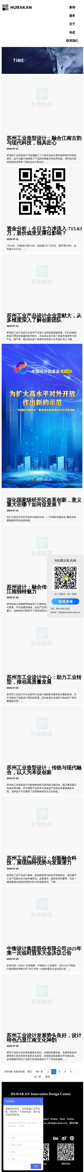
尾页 (47, 1076)
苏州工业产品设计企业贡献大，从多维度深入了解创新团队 (44, 318)
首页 (29, 1071)
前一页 (39, 1071)
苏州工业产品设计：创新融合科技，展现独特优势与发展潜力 (42, 860)
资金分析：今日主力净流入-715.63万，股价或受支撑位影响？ (44, 231)
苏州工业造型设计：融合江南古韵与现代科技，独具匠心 (44, 140)
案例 (72, 7)
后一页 (37, 1076)
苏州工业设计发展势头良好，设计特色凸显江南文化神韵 (44, 1038)
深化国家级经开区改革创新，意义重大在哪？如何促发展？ (44, 502)
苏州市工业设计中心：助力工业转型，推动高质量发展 (44, 679)
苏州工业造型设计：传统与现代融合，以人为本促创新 (44, 770)
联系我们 (72, 40)
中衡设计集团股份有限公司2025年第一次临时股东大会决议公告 (44, 951)
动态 (72, 32)
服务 (72, 15)
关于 (72, 24)
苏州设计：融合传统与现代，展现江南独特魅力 (44, 589)
